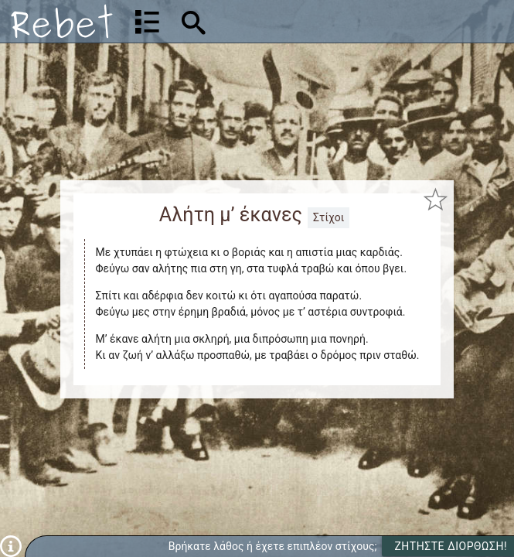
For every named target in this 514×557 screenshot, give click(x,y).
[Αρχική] (62, 21)
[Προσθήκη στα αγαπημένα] (435, 199)
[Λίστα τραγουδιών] (147, 21)
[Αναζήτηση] (292, 21)
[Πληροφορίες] (11, 545)
